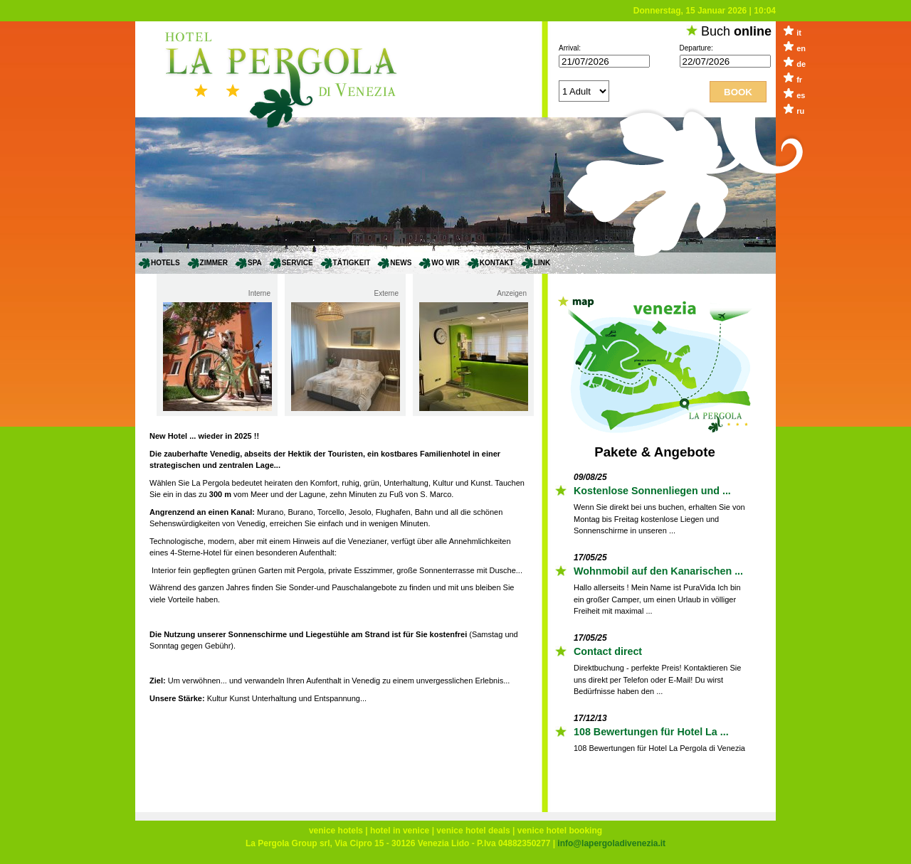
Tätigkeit (352, 263)
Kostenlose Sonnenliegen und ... (652, 490)
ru (800, 111)
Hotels (165, 263)
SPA (255, 263)
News (400, 263)
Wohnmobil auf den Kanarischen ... (658, 571)
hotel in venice (399, 831)
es (800, 95)
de (801, 64)
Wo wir (445, 263)
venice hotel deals (473, 831)
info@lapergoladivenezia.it (611, 843)
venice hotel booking (559, 831)
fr (799, 79)
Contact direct (608, 651)
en (801, 48)
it (798, 32)
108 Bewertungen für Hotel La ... (651, 731)
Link (542, 263)
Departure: (696, 48)
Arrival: (570, 48)
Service (297, 263)
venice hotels (336, 831)
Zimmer (214, 263)
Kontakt (497, 263)
